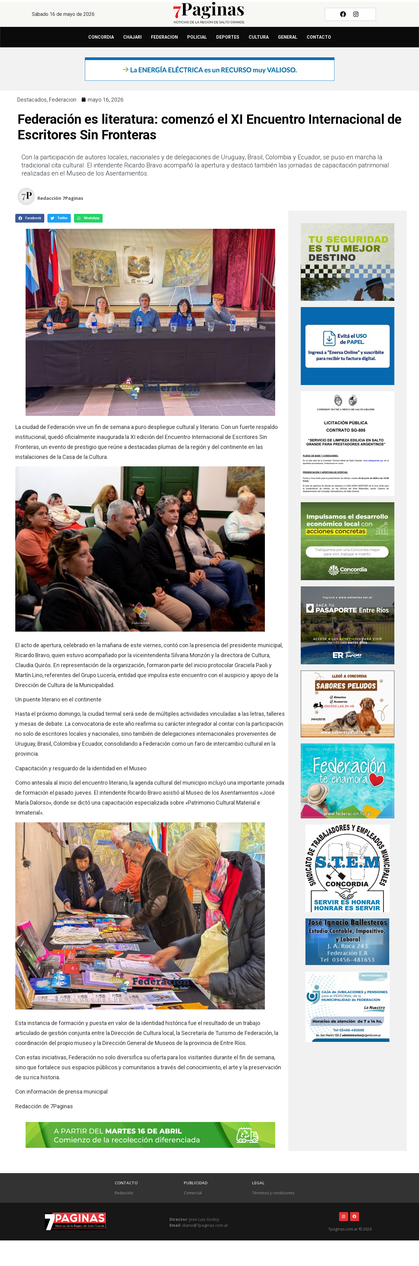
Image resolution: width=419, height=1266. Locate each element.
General (287, 37)
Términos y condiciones (273, 1193)
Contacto (319, 37)
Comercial (193, 1193)
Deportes (227, 37)
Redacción (124, 1193)
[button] (29, 218)
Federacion (164, 37)
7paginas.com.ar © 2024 (350, 1229)
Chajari (132, 37)
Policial (197, 37)
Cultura (259, 37)
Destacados (32, 99)
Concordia (101, 37)
